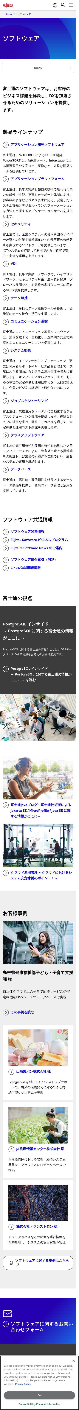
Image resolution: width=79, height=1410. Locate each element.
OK (39, 1395)
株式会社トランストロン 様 (32, 1227)
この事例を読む (18, 1012)
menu (53, 68)
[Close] (73, 1361)
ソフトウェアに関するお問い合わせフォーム (38, 1326)
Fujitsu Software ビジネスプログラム (35, 540)
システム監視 (17, 351)
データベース (17, 470)
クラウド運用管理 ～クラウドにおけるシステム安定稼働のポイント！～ (37, 875)
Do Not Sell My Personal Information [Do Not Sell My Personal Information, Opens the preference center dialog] (39, 1404)
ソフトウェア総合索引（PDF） (30, 560)
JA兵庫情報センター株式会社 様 (36, 1149)
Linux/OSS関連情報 (22, 568)
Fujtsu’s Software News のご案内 (32, 548)
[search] (63, 5)
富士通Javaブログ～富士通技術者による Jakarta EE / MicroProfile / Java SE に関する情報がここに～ (37, 810)
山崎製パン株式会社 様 (29, 1072)
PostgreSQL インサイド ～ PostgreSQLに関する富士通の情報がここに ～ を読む (37, 674)
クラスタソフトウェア (23, 435)
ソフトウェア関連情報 (23, 532)
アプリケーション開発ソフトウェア (33, 145)
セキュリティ (17, 224)
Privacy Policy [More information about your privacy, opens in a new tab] (23, 1384)
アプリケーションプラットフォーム (33, 179)
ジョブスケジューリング (25, 401)
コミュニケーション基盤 (25, 322)
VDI (9, 264)
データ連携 (15, 298)
